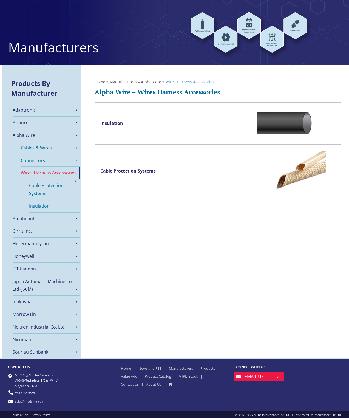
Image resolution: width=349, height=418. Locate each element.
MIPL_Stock (188, 376)
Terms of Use (19, 415)
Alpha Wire (151, 81)
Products (207, 368)
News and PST (149, 368)
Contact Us (130, 384)
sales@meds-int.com (29, 401)
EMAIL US (254, 377)
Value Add (129, 376)
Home (100, 81)
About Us (153, 384)
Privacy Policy (41, 415)
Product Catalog (158, 376)
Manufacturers (123, 81)
